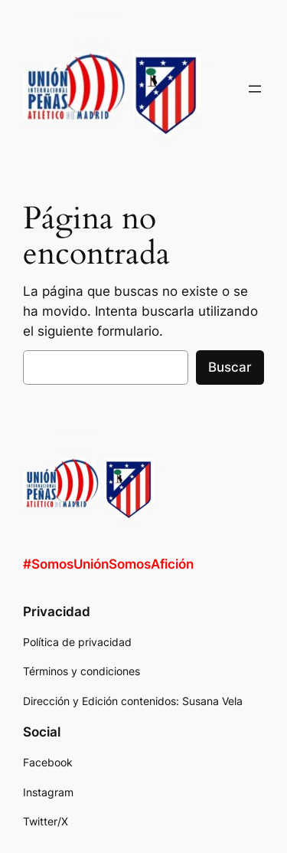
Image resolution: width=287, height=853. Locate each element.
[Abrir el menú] (255, 89)
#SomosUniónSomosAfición (108, 564)
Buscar (230, 367)
